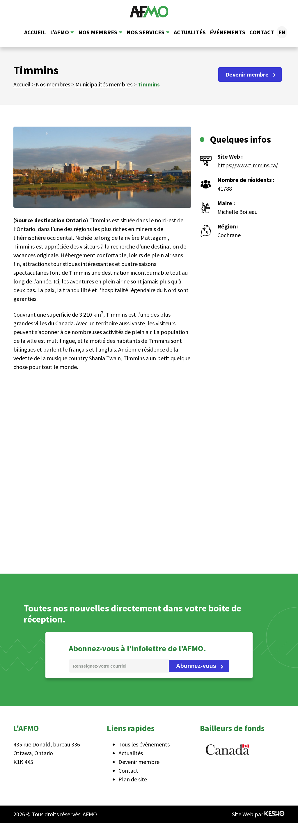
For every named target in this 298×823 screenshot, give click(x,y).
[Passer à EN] (282, 32)
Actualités (190, 32)
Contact (261, 32)
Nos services (145, 32)
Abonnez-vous (196, 666)
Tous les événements (144, 744)
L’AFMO (59, 32)
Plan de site (132, 779)
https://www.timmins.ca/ (247, 165)
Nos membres (97, 32)
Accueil (35, 32)
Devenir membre (247, 74)
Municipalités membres (103, 84)
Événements (227, 32)
